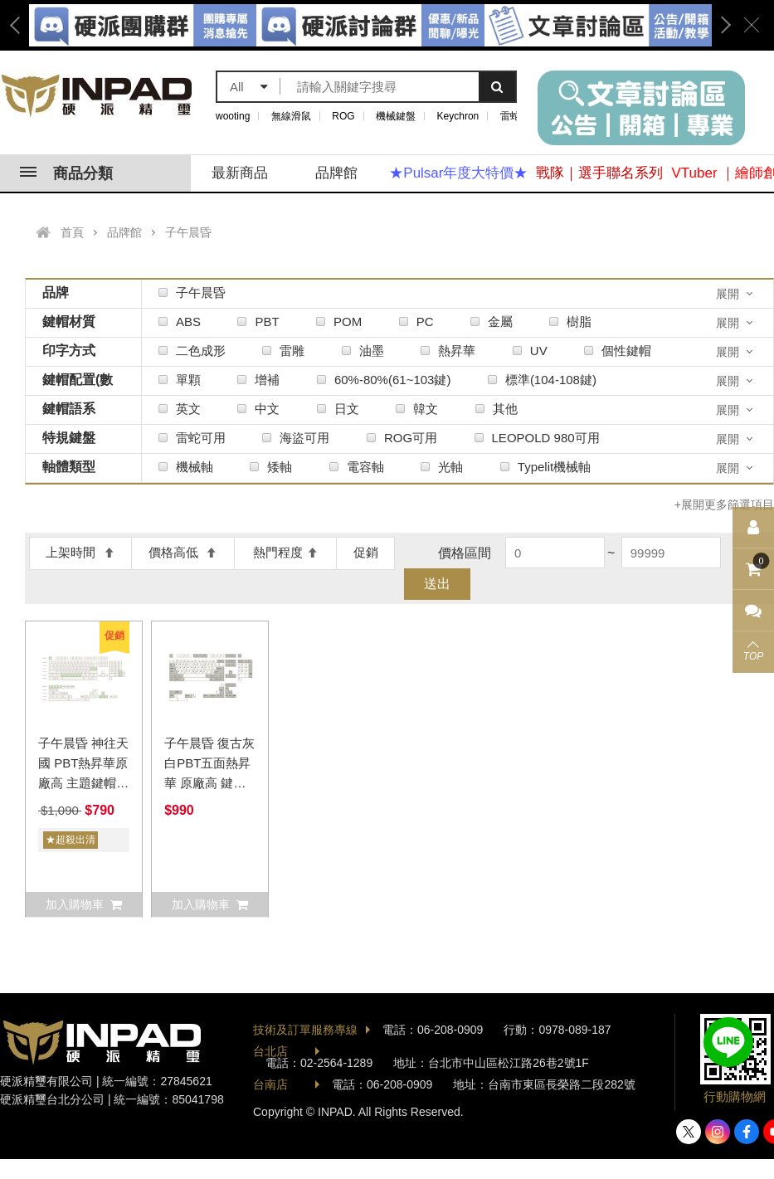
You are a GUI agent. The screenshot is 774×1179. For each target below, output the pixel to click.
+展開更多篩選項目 (724, 504)
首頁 (72, 232)
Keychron (458, 116)
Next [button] (720, 25)
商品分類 (66, 173)
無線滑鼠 (291, 116)
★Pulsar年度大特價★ (458, 173)
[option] (370, 25)
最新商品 (240, 173)
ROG (343, 116)
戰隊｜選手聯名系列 (599, 173)
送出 (437, 584)
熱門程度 (286, 552)
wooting (233, 116)
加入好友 (728, 1042)
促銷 (365, 552)
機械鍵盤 (396, 116)
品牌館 (336, 173)
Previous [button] (20, 25)
